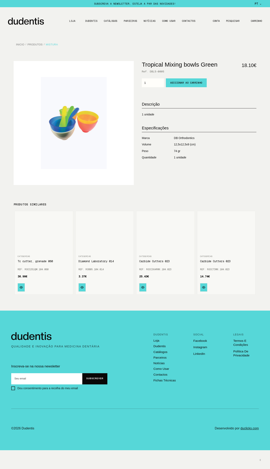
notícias (158, 361)
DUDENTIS (91, 21)
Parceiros (129, 21)
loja (156, 339)
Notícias (149, 21)
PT (258, 3)
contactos (160, 372)
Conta (215, 21)
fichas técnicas (164, 378)
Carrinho (256, 21)
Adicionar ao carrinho (186, 81)
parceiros (159, 356)
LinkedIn (199, 352)
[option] (74, 122)
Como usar (168, 21)
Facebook (200, 339)
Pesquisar (232, 21)
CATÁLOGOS (110, 21)
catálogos (160, 350)
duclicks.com (249, 427)
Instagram (200, 346)
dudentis (159, 344)
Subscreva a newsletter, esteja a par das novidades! (134, 3)
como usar (161, 367)
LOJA (72, 21)
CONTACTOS (188, 21)
